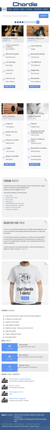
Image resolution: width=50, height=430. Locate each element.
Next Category (37, 22)
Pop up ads (9, 199)
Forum (45, 9)
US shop (25, 298)
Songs (10, 9)
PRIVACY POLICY (34, 426)
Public (22, 9)
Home (4, 9)
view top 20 (9, 86)
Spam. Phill (9, 196)
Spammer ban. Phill (11, 197)
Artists (16, 9)
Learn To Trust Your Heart (13, 207)
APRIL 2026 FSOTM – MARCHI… (15, 205)
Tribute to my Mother (12, 209)
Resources (37, 9)
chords (26, 426)
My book (29, 9)
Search (43, 16)
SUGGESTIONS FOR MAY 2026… (15, 203)
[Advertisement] (25, 96)
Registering (7, 229)
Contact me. (24, 249)
